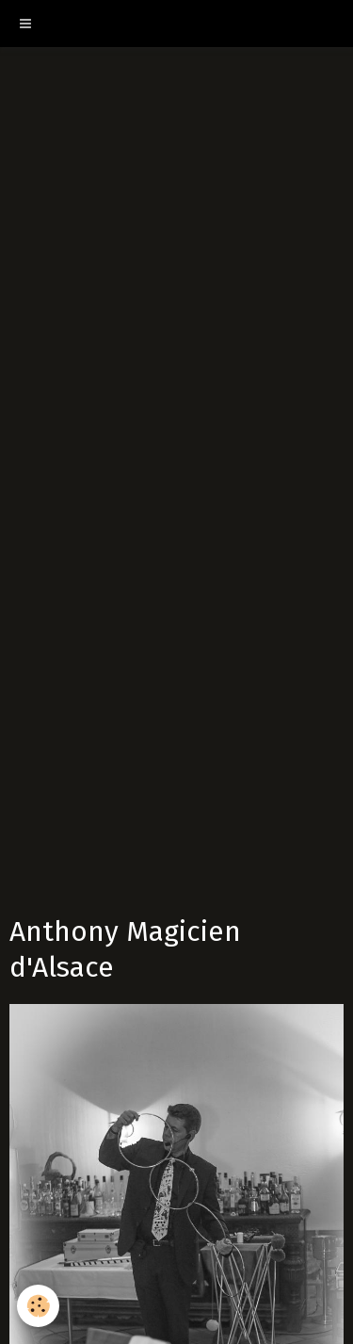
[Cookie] (38, 1306)
